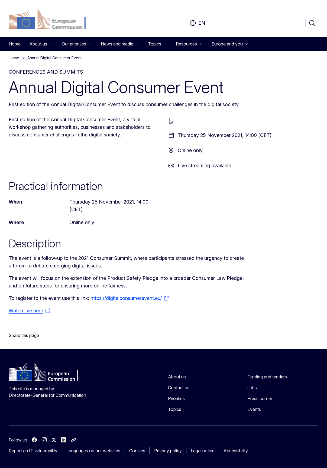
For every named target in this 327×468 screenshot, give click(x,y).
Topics (174, 409)
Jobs (252, 387)
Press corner (259, 398)
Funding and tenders (267, 376)
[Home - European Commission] (52, 19)
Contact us (178, 387)
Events (254, 409)
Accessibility (236, 450)
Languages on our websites (93, 450)
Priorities (176, 398)
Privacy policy (168, 450)
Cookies (137, 450)
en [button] (197, 23)
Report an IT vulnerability (33, 450)
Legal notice (203, 450)
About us (177, 376)
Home (15, 44)
